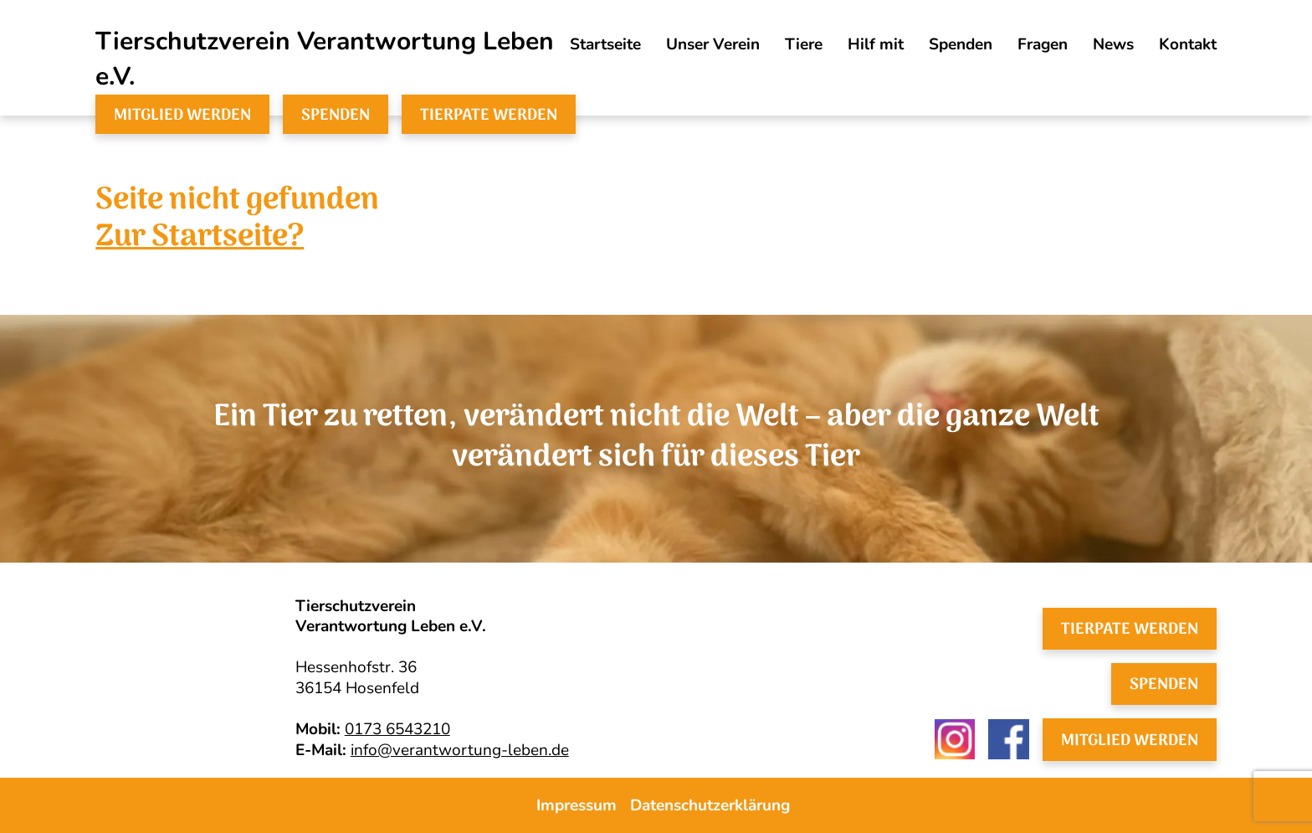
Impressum (576, 805)
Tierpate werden (488, 115)
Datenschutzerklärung (710, 805)
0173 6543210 (397, 729)
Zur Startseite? (199, 238)
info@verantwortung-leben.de (460, 750)
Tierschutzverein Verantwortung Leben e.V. (324, 59)
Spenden (335, 115)
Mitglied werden (182, 115)
